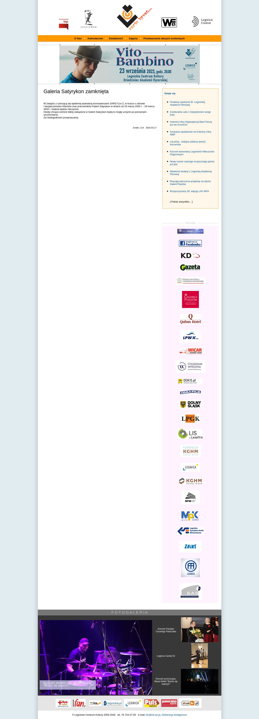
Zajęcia (133, 38)
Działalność (116, 38)
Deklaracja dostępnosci (174, 714)
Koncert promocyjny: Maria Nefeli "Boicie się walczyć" (166, 681)
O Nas (77, 38)
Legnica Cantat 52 (166, 656)
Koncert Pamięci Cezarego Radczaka (166, 630)
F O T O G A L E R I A (129, 612)
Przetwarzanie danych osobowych (164, 38)
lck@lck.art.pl (153, 714)
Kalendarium (96, 38)
